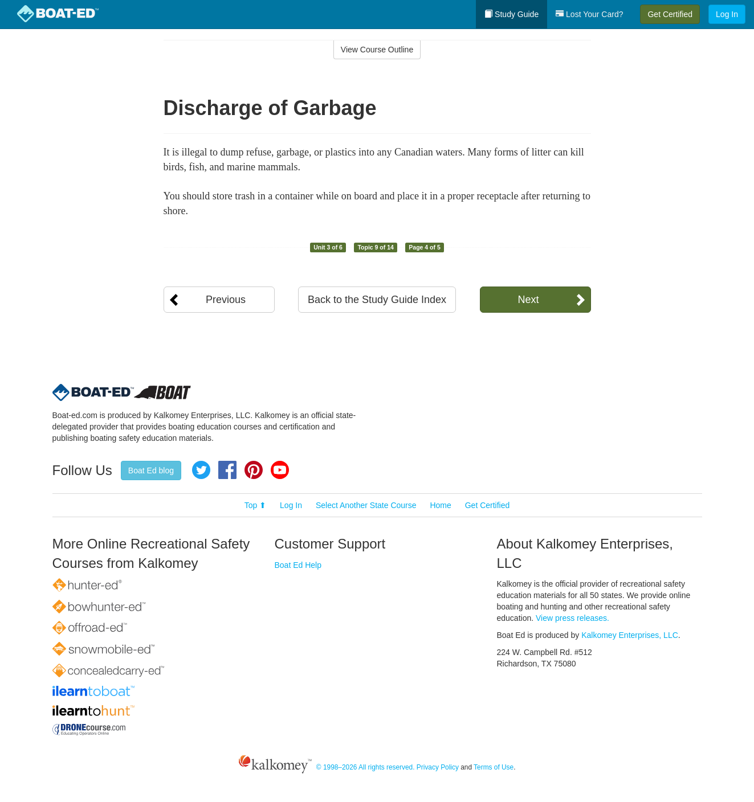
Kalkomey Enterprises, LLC (629, 635)
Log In (727, 14)
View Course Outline (377, 49)
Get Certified (669, 14)
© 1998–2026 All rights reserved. (365, 767)
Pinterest (253, 470)
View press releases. (572, 618)
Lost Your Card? (589, 14)
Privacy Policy (438, 767)
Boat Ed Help (298, 565)
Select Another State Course (366, 505)
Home (440, 505)
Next (528, 299)
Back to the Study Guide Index (377, 299)
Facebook (227, 470)
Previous (226, 299)
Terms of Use (493, 767)
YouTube (280, 470)
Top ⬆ (255, 505)
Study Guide (511, 14)
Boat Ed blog (151, 470)
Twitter (201, 470)
